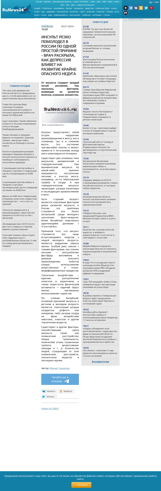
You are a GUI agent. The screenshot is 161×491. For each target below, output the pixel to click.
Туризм (109, 12)
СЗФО (92, 2)
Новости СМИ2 (50, 408)
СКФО (116, 2)
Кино (36, 15)
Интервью (97, 15)
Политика (47, 8)
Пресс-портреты (41, 18)
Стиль (43, 15)
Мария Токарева (60, 368)
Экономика (59, 8)
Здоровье (51, 12)
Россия (39, 2)
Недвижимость (61, 15)
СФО (67, 5)
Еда (43, 12)
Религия (100, 12)
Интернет (74, 12)
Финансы (78, 8)
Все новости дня (100, 361)
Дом (50, 15)
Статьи (106, 15)
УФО (62, 5)
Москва (47, 2)
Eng (157, 2)
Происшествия (102, 8)
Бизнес (69, 8)
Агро (117, 12)
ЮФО (110, 2)
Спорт (37, 12)
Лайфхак (86, 15)
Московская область (62, 2)
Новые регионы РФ (85, 5)
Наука (114, 8)
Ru (150, 2)
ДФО (73, 5)
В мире (37, 8)
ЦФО (98, 2)
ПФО (104, 2)
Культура (91, 12)
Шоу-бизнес (75, 15)
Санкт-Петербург (80, 2)
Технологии (62, 12)
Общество (89, 8)
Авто (82, 12)
